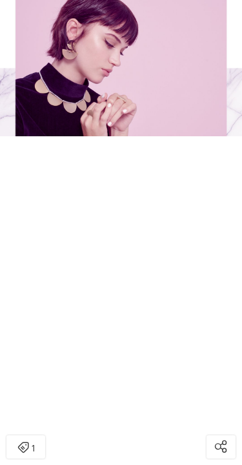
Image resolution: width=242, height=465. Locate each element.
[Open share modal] (221, 447)
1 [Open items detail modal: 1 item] (26, 448)
